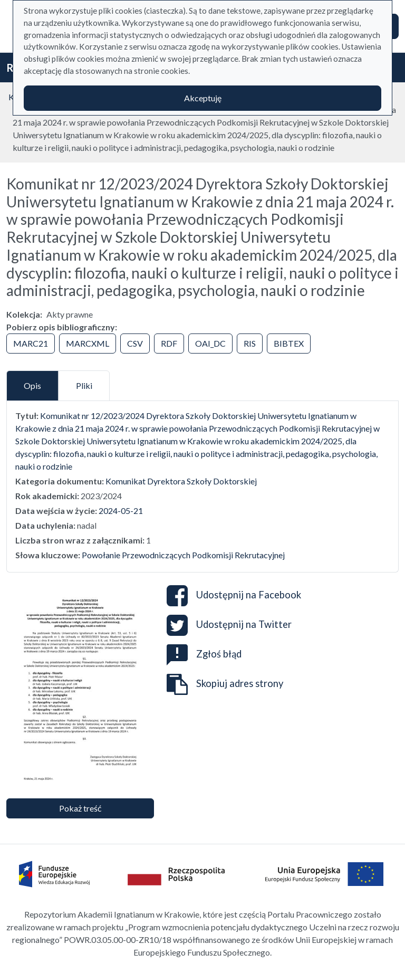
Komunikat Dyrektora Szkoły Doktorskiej (181, 481)
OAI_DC (210, 343)
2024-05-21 (121, 511)
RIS (250, 343)
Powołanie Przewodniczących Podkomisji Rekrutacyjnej (183, 555)
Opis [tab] (32, 385)
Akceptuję (202, 98)
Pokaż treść (80, 808)
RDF (169, 343)
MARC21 (30, 343)
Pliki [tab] (84, 385)
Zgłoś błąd (204, 654)
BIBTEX (289, 343)
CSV (135, 343)
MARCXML (87, 343)
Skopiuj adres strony (225, 684)
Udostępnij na (234, 595)
